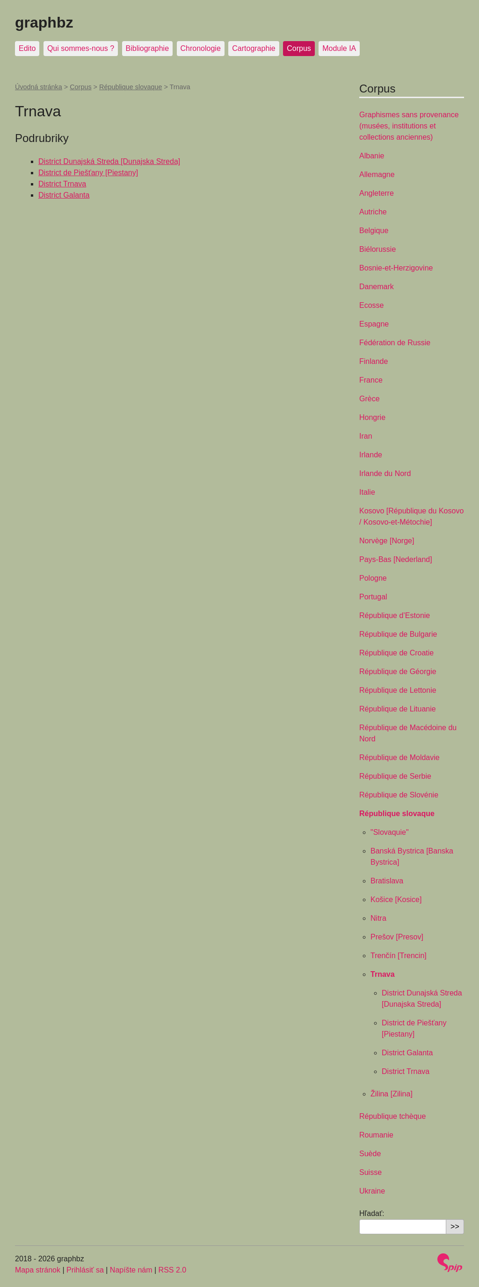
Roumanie (376, 1135)
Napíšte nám (131, 1270)
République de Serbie (395, 776)
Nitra (378, 918)
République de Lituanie (397, 709)
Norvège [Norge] (386, 541)
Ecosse (371, 305)
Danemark (376, 287)
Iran (365, 436)
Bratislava (386, 881)
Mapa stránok (37, 1270)
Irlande (370, 455)
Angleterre (376, 193)
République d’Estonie (394, 615)
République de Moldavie (399, 757)
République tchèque (392, 1116)
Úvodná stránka (38, 87)
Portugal (373, 597)
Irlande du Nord (385, 473)
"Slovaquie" (389, 832)
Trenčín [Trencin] (398, 956)
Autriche (373, 212)
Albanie (371, 156)
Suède (370, 1154)
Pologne (373, 578)
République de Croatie (396, 653)
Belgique (373, 231)
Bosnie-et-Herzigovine (396, 268)
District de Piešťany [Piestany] (88, 173)
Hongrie (372, 417)
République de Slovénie (398, 795)
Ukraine (372, 1191)
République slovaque (130, 87)
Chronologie (201, 48)
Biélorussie (377, 249)
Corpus (299, 48)
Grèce (369, 399)
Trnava (382, 974)
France (371, 380)
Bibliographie (147, 48)
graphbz (44, 22)
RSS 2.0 (173, 1270)
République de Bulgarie (398, 634)
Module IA (339, 48)
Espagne (374, 324)
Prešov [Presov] (396, 937)
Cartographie (254, 48)
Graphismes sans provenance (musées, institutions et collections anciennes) (409, 126)
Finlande (373, 361)
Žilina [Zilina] (391, 1094)
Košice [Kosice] (395, 899)
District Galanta (63, 195)
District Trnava (62, 184)
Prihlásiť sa (85, 1270)
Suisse (370, 1172)
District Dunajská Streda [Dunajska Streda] (109, 161)
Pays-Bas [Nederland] (395, 559)
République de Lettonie (397, 690)
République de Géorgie (397, 671)
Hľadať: (371, 1213)
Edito (27, 48)
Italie (367, 492)
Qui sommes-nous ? (80, 48)
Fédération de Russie (394, 343)
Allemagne (377, 174)
